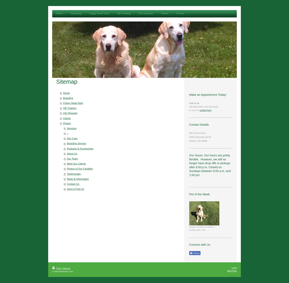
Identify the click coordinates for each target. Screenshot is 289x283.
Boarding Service (76, 143)
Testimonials (74, 174)
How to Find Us (75, 189)
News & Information (78, 179)
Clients (67, 118)
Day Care (72, 138)
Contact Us (73, 184)
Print (56, 268)
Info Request (70, 113)
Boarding (68, 98)
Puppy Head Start (73, 103)
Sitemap (67, 268)
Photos (67, 123)
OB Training (69, 108)
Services (71, 128)
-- (67, 133)
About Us (72, 153)
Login (234, 268)
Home (66, 93)
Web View (232, 271)
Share (195, 253)
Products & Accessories (80, 148)
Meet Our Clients (76, 163)
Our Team (72, 158)
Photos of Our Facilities (80, 168)
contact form (205, 110)
